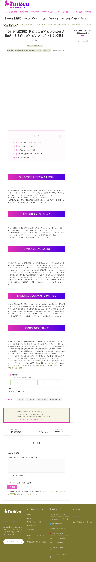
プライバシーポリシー (36, 522)
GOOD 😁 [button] (23, 382)
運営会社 (31, 529)
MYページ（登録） (64, 12)
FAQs (30, 514)
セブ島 (21, 400)
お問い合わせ (33, 526)
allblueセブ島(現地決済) (58, 528)
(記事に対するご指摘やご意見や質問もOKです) (24, 457)
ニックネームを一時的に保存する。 (21, 483)
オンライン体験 (11, 12)
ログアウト (89, 12)
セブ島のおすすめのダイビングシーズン (31, 154)
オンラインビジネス (57, 538)
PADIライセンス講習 (15, 368)
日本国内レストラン (57, 514)
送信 (12, 487)
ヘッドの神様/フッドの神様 (59, 554)
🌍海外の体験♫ (55, 524)
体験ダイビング (43, 365)
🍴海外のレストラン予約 (58, 519)
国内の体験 (24, 12)
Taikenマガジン (48, 12)
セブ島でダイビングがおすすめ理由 (30, 142)
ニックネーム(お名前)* (16, 475)
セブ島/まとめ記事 (19, 50)
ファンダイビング (47, 50)
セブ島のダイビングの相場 (27, 150)
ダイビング (38, 50)
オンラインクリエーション (59, 547)
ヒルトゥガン (42, 400)
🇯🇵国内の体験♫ (55, 533)
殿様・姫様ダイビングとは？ (27, 146)
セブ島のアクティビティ (29, 50)
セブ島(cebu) (10, 50)
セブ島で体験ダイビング (26, 157)
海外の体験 (35, 12)
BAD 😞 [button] (50, 382)
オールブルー (50, 363)
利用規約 (31, 518)
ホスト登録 (78, 12)
